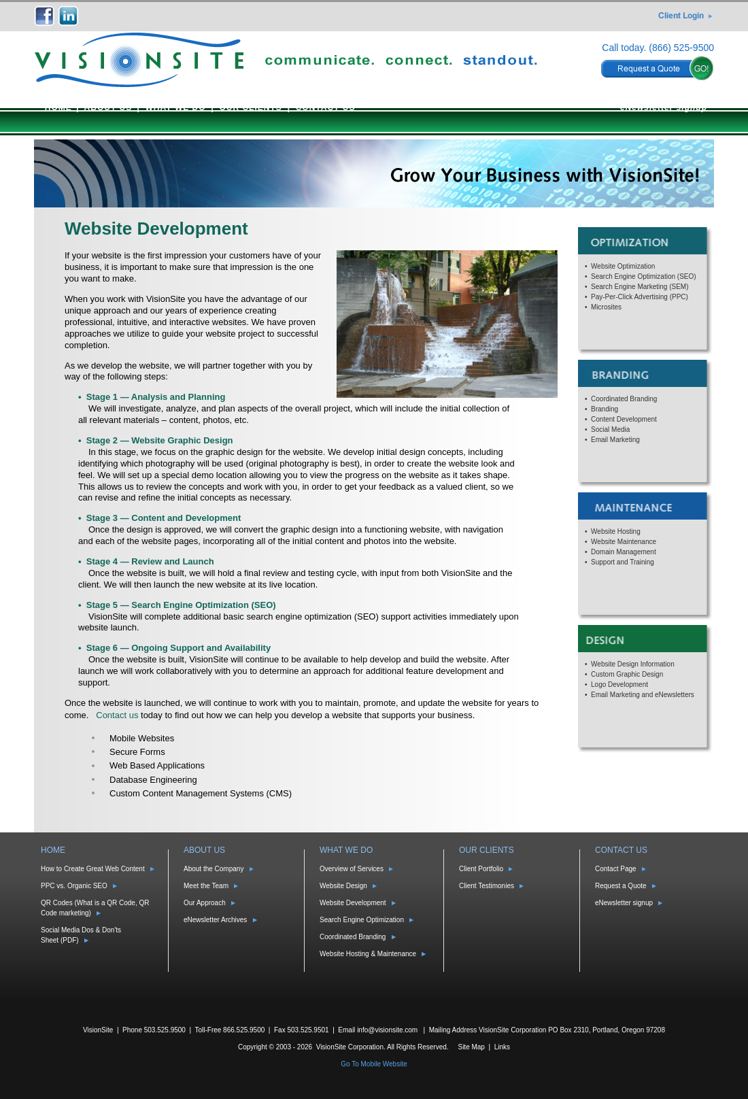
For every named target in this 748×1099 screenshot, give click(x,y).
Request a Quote (621, 886)
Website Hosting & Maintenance (368, 954)
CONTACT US (326, 107)
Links (502, 1047)
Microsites (606, 307)
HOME (58, 107)
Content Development (624, 419)
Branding (604, 409)
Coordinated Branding (624, 399)
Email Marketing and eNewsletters (642, 694)
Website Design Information (633, 664)
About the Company (213, 869)
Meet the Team (206, 886)
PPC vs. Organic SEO (74, 886)
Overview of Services (352, 869)
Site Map (471, 1047)
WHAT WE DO (175, 107)
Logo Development (619, 684)
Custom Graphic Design (627, 674)
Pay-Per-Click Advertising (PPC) (639, 297)
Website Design (343, 886)
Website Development (353, 903)
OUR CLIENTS (250, 107)
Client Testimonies (486, 886)
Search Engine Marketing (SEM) (639, 286)
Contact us (117, 715)
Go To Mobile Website (374, 1064)
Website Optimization (623, 266)
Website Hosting (616, 531)
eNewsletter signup (663, 107)
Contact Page (615, 869)
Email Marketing (615, 439)
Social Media (610, 429)
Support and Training (622, 562)
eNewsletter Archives (215, 920)
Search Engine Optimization (362, 920)
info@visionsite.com (387, 1030)
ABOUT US (108, 107)
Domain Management (623, 552)
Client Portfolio (481, 869)
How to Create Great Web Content (93, 869)
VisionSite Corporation (350, 1047)
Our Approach (205, 903)
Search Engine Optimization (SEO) (643, 276)
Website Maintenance (623, 541)
